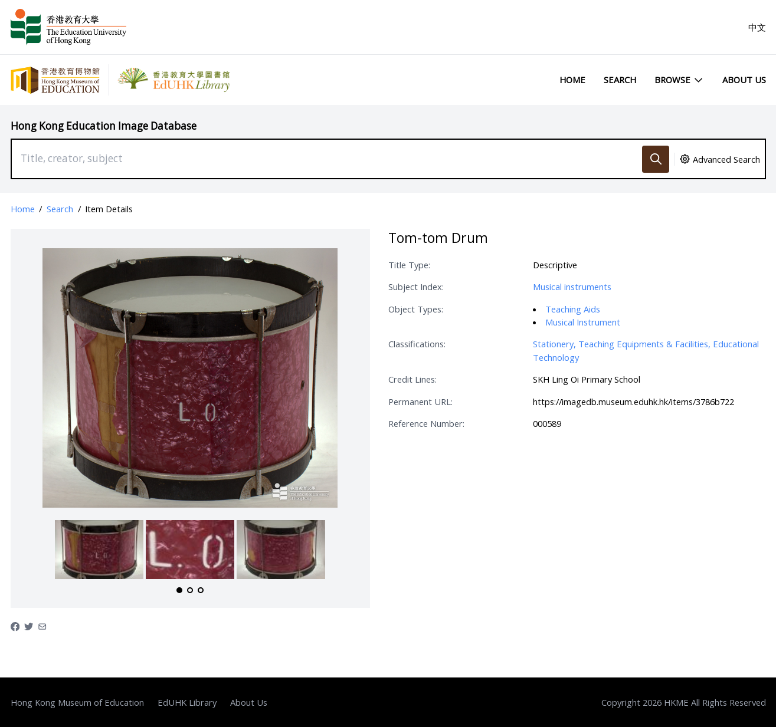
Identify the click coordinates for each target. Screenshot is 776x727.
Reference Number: (426, 423)
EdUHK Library (187, 702)
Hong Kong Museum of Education (77, 702)
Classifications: (417, 344)
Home (572, 79)
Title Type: (409, 265)
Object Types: (415, 309)
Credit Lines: (412, 379)
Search (620, 79)
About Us (744, 79)
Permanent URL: (420, 401)
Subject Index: (416, 286)
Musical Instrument (582, 322)
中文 (757, 27)
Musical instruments (572, 286)
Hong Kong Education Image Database (104, 126)
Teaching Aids (572, 309)
